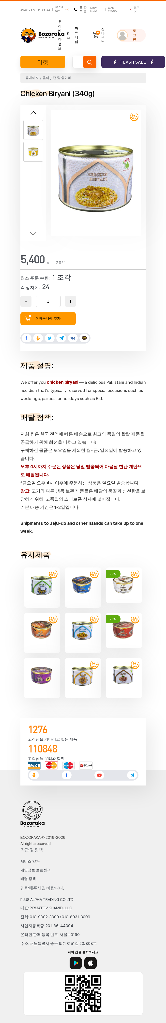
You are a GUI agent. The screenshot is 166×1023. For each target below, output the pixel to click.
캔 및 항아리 (62, 78)
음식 (46, 78)
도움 (78, 9)
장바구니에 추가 (42, 318)
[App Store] (90, 963)
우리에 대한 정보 (59, 35)
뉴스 (68, 35)
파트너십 (76, 35)
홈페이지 (32, 78)
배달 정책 (28, 879)
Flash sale (133, 62)
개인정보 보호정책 (35, 870)
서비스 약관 (30, 861)
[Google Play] (76, 963)
